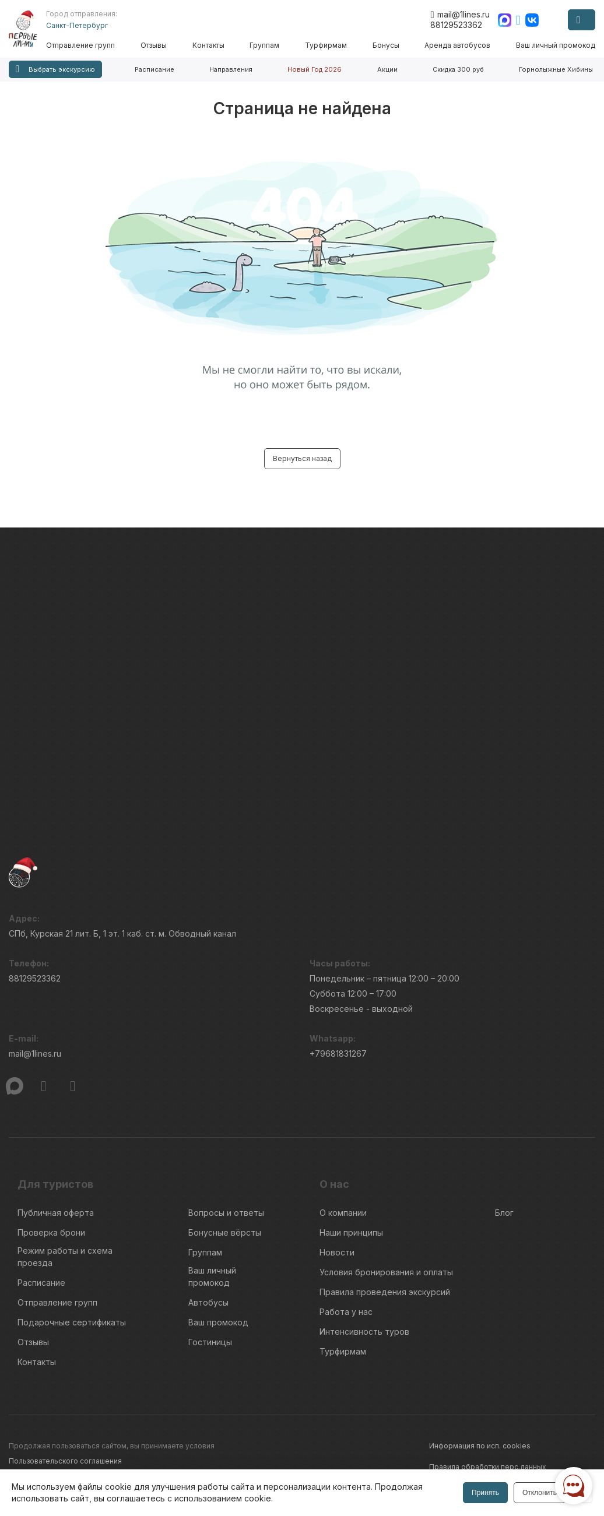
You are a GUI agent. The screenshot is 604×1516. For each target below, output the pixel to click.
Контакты (208, 45)
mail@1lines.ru (459, 14)
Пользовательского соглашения (65, 1461)
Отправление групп (80, 45)
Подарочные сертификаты (71, 1322)
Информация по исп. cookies (480, 1445)
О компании (343, 1213)
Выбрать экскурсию (55, 69)
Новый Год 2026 (314, 69)
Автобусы (208, 1302)
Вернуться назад (302, 458)
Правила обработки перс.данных (487, 1466)
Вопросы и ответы (226, 1213)
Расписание (154, 69)
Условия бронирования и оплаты (386, 1272)
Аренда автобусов (457, 45)
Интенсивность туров (364, 1331)
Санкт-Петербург (77, 25)
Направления (230, 69)
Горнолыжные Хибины (556, 69)
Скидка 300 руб (458, 69)
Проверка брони (51, 1232)
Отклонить (539, 1493)
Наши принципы (351, 1232)
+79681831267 (338, 1053)
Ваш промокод (218, 1322)
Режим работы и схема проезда (65, 1257)
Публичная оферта (55, 1213)
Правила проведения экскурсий (384, 1292)
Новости (336, 1252)
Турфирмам (326, 45)
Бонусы (386, 45)
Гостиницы (210, 1342)
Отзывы (154, 45)
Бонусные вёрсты (224, 1232)
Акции (387, 69)
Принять (485, 1493)
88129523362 (456, 25)
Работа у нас (346, 1312)
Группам (264, 45)
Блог (504, 1213)
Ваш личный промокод (555, 45)
